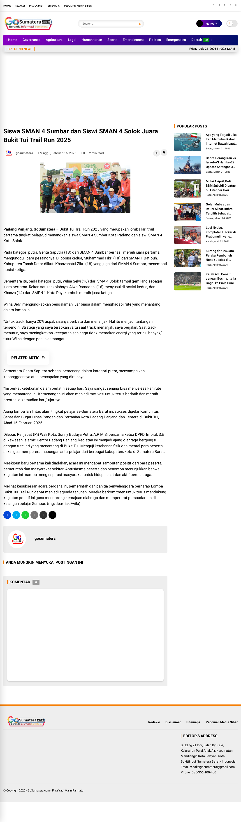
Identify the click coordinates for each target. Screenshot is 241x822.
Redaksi (20, 5)
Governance (31, 40)
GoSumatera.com (39, 790)
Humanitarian (92, 40)
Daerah (200, 40)
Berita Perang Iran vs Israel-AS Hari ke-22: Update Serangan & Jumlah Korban (221, 162)
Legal (72, 40)
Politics (155, 40)
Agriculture (54, 40)
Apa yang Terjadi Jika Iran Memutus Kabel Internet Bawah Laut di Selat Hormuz (221, 139)
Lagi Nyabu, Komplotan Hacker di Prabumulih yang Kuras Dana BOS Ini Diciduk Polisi (221, 232)
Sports (112, 40)
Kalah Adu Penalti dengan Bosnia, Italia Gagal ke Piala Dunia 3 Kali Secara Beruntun (221, 278)
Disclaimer (36, 5)
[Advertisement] (120, 89)
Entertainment (133, 40)
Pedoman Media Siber (78, 5)
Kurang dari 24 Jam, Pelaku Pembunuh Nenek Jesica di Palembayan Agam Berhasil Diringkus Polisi (220, 255)
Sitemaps (54, 5)
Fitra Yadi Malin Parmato (67, 790)
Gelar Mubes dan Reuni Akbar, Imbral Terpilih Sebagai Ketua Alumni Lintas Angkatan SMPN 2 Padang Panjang (220, 209)
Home (7, 5)
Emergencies (176, 40)
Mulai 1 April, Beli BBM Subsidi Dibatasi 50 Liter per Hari (221, 185)
